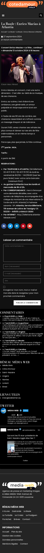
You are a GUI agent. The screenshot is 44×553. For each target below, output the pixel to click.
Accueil (4, 32)
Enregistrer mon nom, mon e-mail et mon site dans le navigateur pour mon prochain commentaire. (20, 293)
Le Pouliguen (31, 515)
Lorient (5, 383)
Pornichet (6, 519)
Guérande (16, 511)
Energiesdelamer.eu (11, 397)
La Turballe (7, 515)
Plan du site (16, 531)
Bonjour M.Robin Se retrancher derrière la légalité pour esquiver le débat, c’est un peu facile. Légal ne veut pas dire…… (22, 336)
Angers (5, 376)
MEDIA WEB (12, 429)
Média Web (7, 365)
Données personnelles (12, 539)
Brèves (17, 519)
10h (39, 430)
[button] (3, 15)
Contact (26, 519)
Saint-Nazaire (8, 372)
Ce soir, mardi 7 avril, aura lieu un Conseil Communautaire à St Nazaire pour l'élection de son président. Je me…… (23, 353)
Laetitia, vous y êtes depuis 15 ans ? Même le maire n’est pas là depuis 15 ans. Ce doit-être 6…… (22, 319)
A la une (6, 511)
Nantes (5, 379)
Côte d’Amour (8, 369)
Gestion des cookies (11, 535)
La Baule (11, 32)
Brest (4, 386)
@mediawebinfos (29, 430)
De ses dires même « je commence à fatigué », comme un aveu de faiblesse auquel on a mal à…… (22, 344)
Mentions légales (10, 543)
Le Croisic (19, 515)
